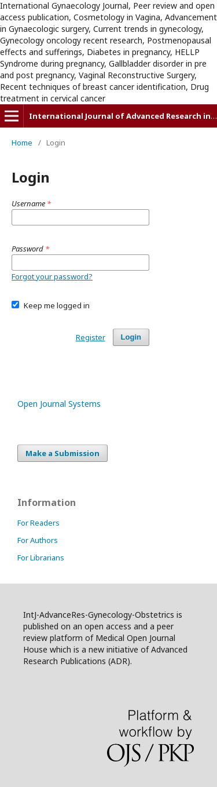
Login (131, 337)
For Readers (38, 523)
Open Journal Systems (59, 403)
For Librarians (40, 557)
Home (22, 142)
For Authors (37, 540)
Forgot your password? (52, 276)
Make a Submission (62, 453)
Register (90, 337)
